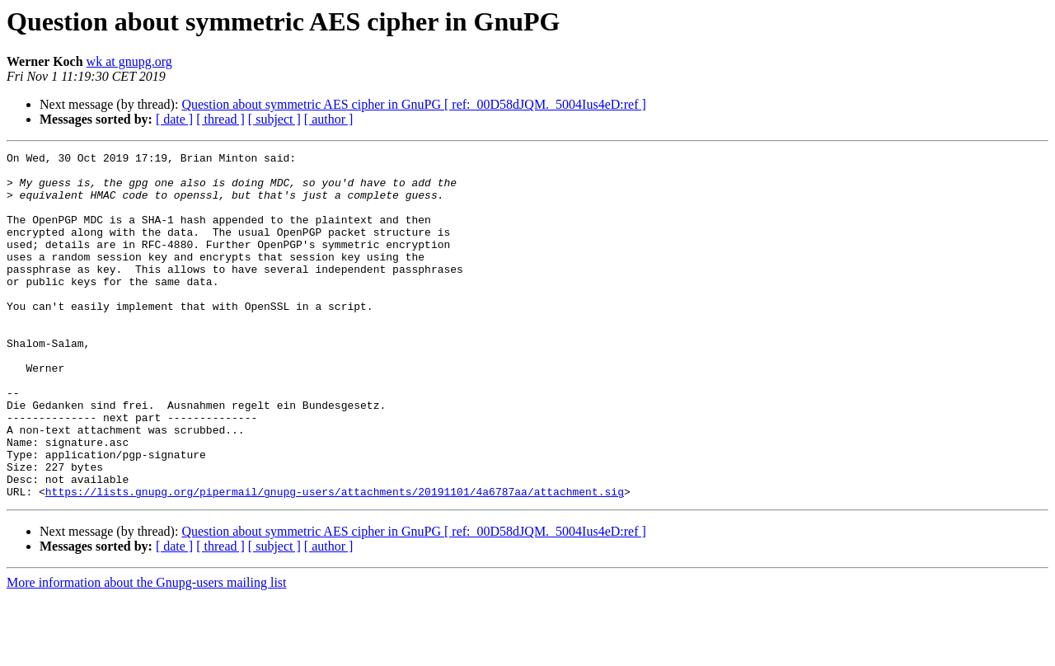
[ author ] (329, 119)
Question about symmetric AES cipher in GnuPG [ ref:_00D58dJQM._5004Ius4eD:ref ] (413, 104)
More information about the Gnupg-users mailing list (147, 652)
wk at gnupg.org (129, 61)
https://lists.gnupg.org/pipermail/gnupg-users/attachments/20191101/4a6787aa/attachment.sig (334, 560)
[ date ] (174, 119)
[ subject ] (274, 119)
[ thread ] (220, 119)
